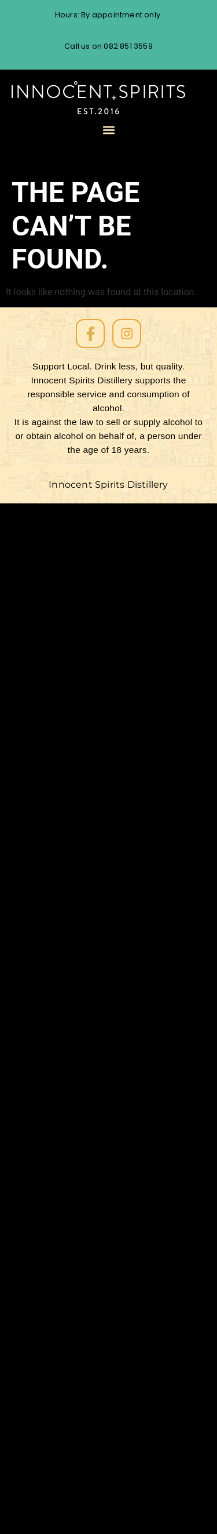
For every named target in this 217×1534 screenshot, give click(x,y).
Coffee (45, 1339)
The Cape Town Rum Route (92, 545)
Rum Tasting (57, 586)
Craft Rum (53, 1255)
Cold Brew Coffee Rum (81, 753)
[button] (108, 130)
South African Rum (72, 935)
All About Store (64, 795)
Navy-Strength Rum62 (81, 1507)
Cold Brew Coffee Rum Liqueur (99, 1493)
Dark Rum (52, 1241)
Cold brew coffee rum (80, 1311)
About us (49, 656)
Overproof (53, 1046)
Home (43, 837)
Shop (41, 767)
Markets (48, 1130)
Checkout (52, 809)
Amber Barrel (60, 725)
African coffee (62, 1408)
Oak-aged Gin (61, 1060)
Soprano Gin (57, 670)
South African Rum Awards (90, 921)
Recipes (47, 1018)
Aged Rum (52, 1380)
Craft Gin (50, 1269)
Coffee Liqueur (62, 1325)
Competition (58, 1297)
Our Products (59, 614)
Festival (47, 1185)
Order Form (56, 739)
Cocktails (50, 1352)
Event (42, 642)
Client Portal (58, 600)
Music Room (56, 1088)
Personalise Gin (64, 1032)
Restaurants (57, 1004)
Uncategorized (63, 893)
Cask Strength (62, 1366)
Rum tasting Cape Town (84, 963)
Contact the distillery (78, 781)
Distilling (48, 1213)
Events (44, 1199)
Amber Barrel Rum (72, 1479)
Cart (39, 823)
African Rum (57, 1394)
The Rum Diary (63, 572)
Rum (39, 991)
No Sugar (50, 1074)
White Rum (54, 879)
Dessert (47, 1227)
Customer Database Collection (101, 628)
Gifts (40, 1144)
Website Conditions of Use (89, 558)
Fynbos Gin (54, 1158)
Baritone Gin (57, 1465)
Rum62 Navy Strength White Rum (106, 684)
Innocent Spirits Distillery (108, 484)
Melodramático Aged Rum (89, 1451)
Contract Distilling (71, 1283)
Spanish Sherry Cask (76, 907)
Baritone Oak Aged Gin (81, 698)
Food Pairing (57, 1171)
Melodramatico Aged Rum (89, 712)
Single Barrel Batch (73, 949)
